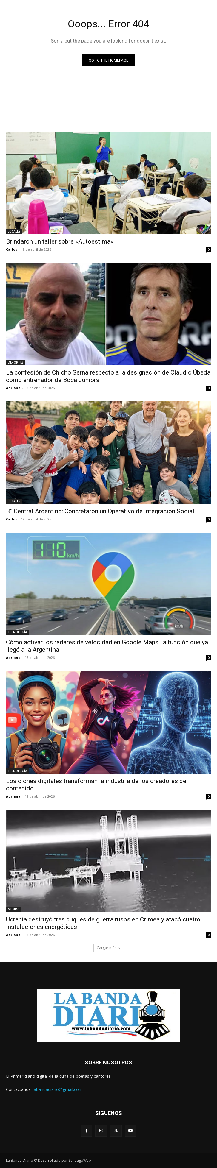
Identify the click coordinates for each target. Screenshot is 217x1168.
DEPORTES (16, 362)
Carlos (11, 249)
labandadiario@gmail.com (58, 1089)
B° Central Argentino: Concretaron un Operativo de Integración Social (100, 511)
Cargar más (109, 947)
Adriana (13, 388)
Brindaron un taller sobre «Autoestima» (59, 241)
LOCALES (14, 231)
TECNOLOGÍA (17, 632)
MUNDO (14, 909)
